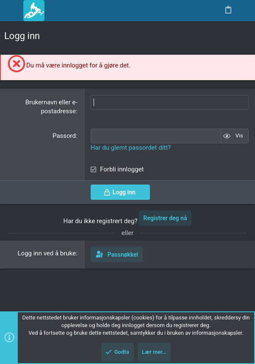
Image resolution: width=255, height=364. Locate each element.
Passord (64, 136)
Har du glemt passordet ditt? (131, 147)
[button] (12, 10)
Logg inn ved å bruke (47, 253)
